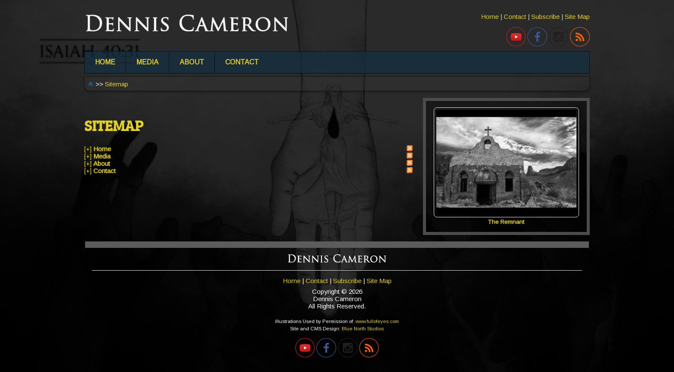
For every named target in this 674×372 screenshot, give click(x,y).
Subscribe (545, 16)
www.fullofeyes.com (377, 321)
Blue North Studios (363, 328)
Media (101, 156)
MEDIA (147, 62)
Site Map (577, 16)
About (101, 163)
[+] (88, 148)
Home (490, 16)
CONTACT (242, 62)
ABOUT (192, 62)
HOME (105, 62)
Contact (515, 16)
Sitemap (116, 84)
